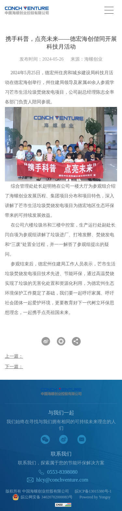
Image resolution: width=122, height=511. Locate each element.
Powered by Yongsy (95, 497)
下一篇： (14, 366)
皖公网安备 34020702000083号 (42, 497)
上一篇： (14, 356)
